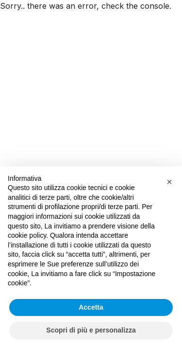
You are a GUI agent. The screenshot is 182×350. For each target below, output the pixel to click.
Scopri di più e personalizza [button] (90, 330)
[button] (169, 182)
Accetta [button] (91, 307)
